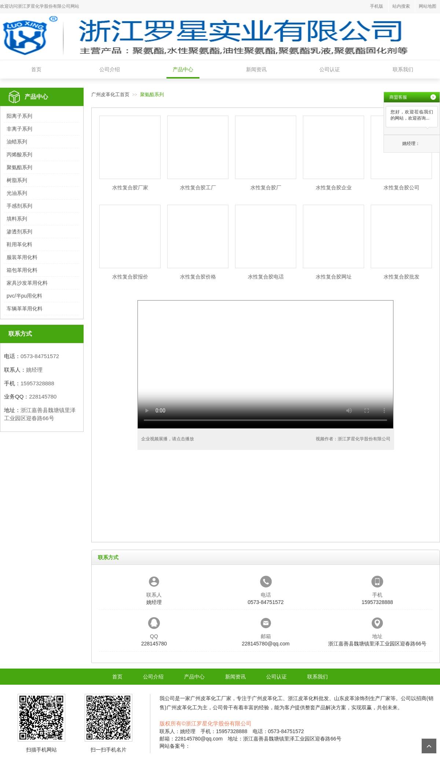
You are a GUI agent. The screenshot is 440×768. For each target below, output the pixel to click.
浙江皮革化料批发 (308, 698)
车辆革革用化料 (25, 309)
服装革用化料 (22, 257)
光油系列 (17, 193)
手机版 (376, 6)
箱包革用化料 (22, 270)
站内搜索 (401, 6)
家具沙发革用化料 (27, 283)
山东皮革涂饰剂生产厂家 (362, 698)
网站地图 (427, 6)
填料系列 (17, 219)
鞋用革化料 (19, 244)
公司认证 (329, 69)
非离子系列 (19, 129)
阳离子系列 (19, 116)
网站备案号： (175, 746)
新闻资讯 (256, 69)
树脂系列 (17, 180)
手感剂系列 (19, 206)
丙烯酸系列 (19, 154)
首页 (36, 69)
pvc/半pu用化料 (24, 296)
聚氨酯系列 (19, 167)
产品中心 (183, 69)
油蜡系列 (17, 142)
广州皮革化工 (205, 698)
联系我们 (403, 69)
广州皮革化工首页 (110, 94)
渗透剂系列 (19, 231)
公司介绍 (109, 69)
